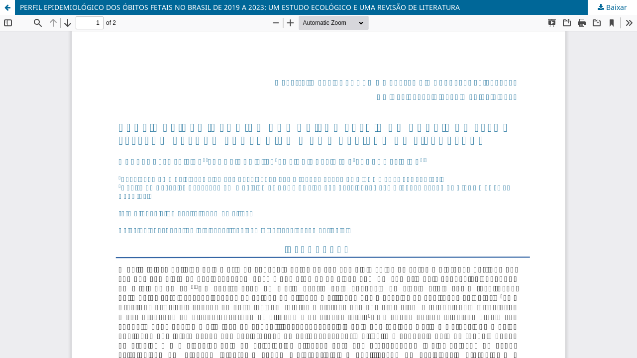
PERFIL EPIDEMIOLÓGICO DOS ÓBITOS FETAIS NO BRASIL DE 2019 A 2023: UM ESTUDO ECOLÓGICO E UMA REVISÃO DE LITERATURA (240, 7)
